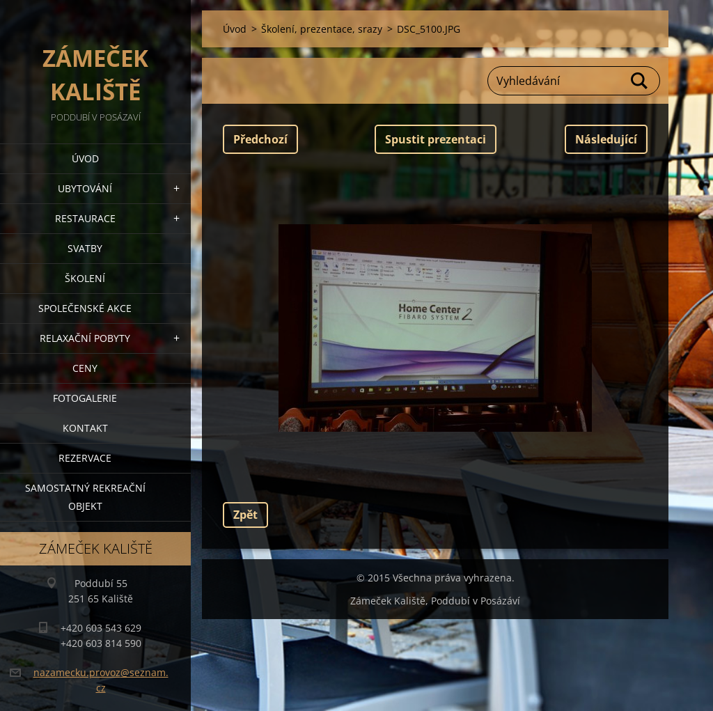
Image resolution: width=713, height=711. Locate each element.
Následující (606, 139)
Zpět (245, 514)
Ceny (84, 368)
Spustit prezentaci (435, 139)
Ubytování (85, 188)
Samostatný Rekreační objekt (85, 497)
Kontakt (85, 428)
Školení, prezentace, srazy (321, 29)
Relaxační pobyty (85, 338)
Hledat (640, 80)
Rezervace (84, 457)
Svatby (85, 248)
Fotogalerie (85, 398)
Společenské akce (85, 308)
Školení (85, 278)
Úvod (85, 158)
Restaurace (85, 218)
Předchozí (260, 139)
